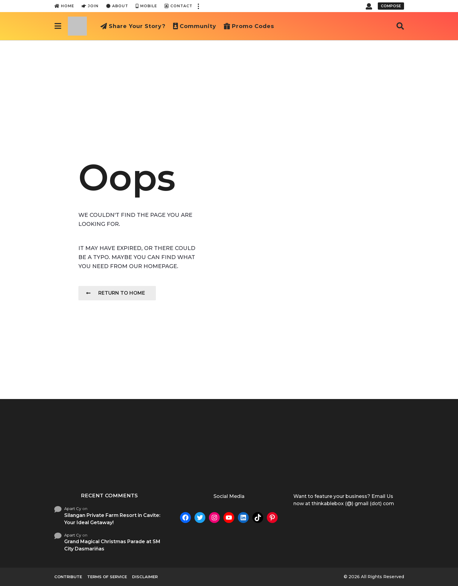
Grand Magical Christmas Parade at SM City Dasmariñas (112, 545)
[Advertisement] (229, 85)
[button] (198, 6)
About (117, 6)
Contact (178, 6)
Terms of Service (107, 576)
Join (90, 6)
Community (194, 26)
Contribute (68, 576)
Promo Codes (249, 26)
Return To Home (115, 293)
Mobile (146, 6)
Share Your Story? (133, 26)
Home (64, 6)
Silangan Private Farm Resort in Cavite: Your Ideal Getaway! (112, 518)
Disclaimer (145, 576)
